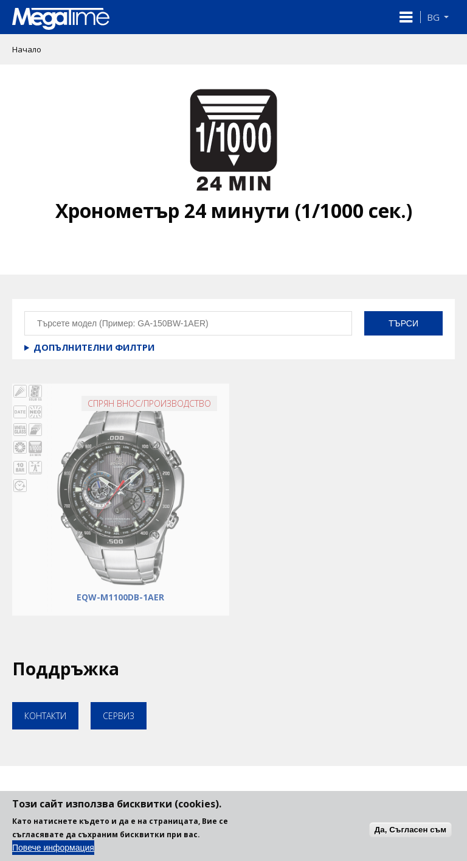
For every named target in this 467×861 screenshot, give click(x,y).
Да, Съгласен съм (410, 836)
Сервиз (118, 716)
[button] (406, 17)
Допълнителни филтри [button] (93, 347)
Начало (26, 49)
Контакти (45, 716)
